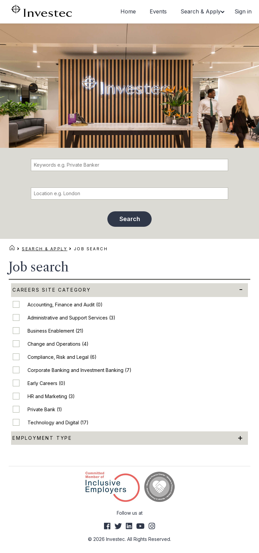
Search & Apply (200, 11)
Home (128, 11)
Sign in (243, 11)
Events (158, 11)
